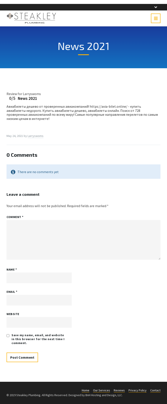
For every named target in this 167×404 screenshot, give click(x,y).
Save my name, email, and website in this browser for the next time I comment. (38, 339)
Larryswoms (35, 136)
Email (12, 292)
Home (85, 390)
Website (13, 314)
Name (12, 269)
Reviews (119, 390)
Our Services (101, 390)
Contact (155, 390)
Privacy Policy (138, 390)
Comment (15, 217)
